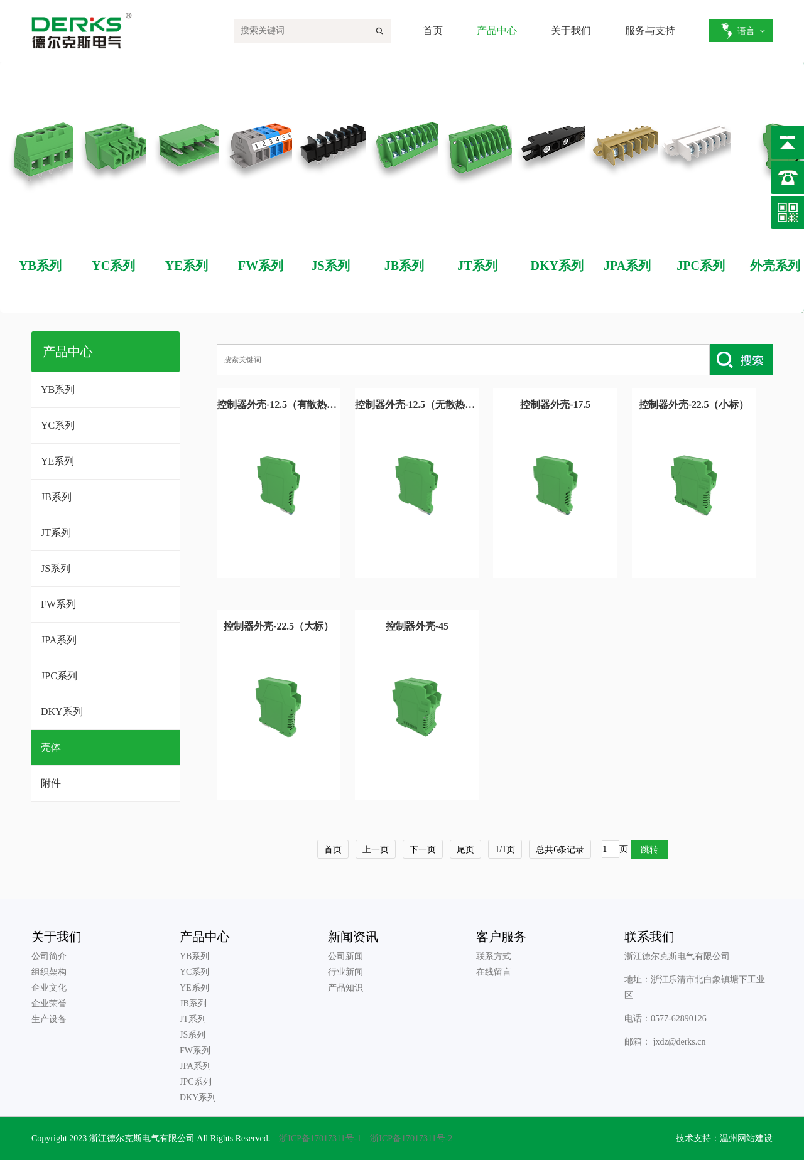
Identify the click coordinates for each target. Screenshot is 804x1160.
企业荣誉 (49, 1003)
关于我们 (571, 30)
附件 (51, 783)
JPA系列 (59, 640)
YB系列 (58, 389)
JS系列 (55, 568)
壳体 (51, 747)
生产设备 (49, 1019)
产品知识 (345, 987)
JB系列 (56, 496)
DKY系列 (62, 711)
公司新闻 (345, 956)
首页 (433, 30)
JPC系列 (59, 675)
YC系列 (58, 425)
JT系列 (56, 532)
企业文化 (49, 987)
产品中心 (497, 30)
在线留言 (493, 972)
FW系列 (58, 604)
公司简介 (49, 956)
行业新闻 (345, 972)
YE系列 (57, 461)
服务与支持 (650, 30)
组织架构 (49, 972)
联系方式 (493, 956)
